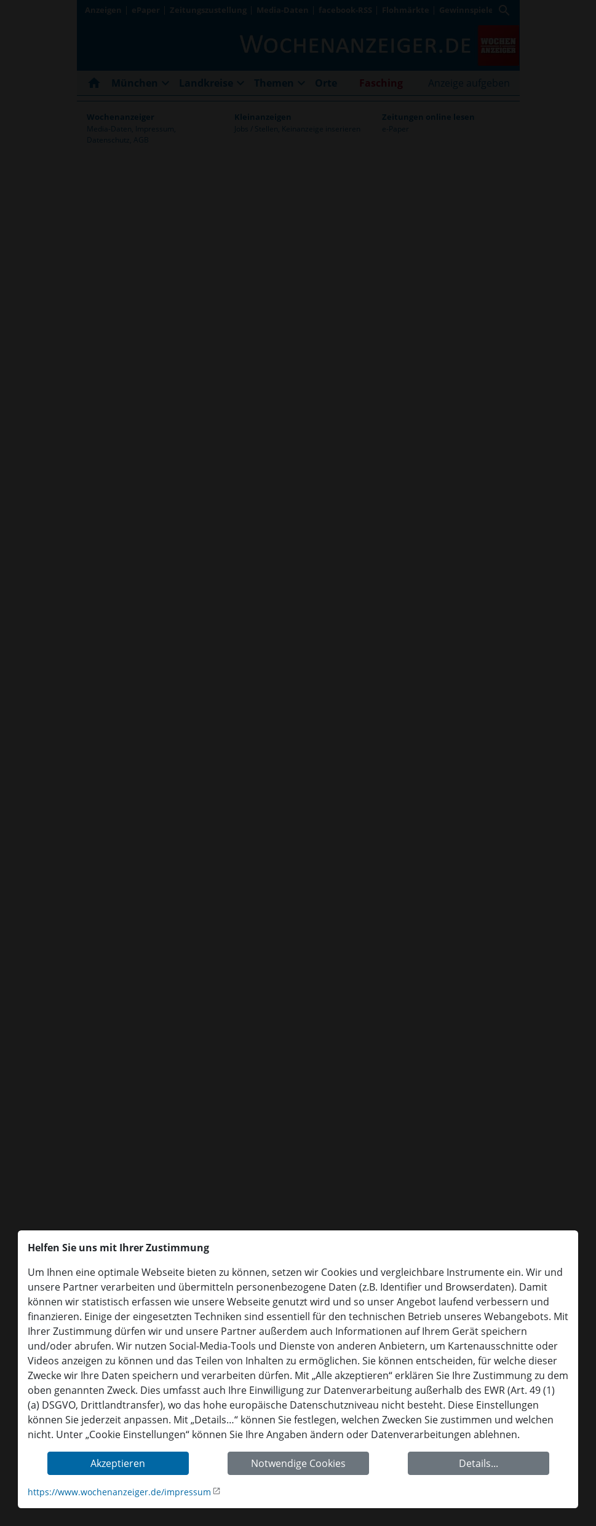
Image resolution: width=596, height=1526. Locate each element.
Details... (478, 1463)
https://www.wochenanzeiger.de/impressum (119, 1492)
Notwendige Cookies (298, 1463)
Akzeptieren (117, 1463)
